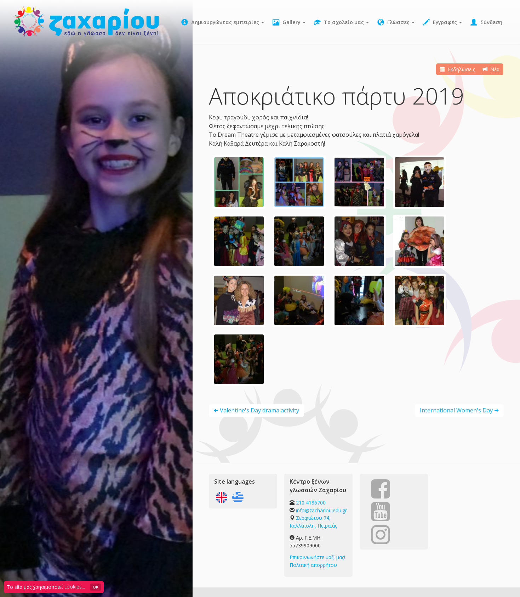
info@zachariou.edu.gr (321, 510)
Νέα (491, 69)
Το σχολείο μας (341, 22)
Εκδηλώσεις (457, 69)
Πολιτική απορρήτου (313, 565)
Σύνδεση (486, 22)
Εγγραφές (442, 22)
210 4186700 (311, 502)
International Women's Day (456, 410)
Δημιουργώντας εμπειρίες (222, 22)
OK (95, 587)
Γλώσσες (396, 22)
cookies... (74, 586)
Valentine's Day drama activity (259, 410)
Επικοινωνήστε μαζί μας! (317, 557)
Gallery (289, 22)
